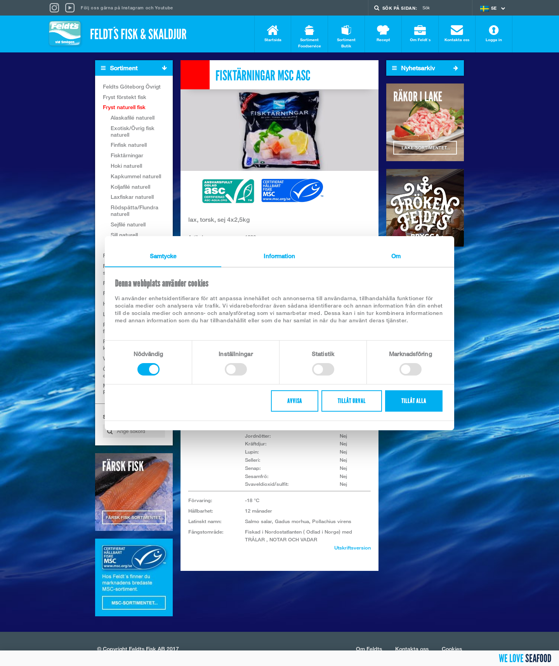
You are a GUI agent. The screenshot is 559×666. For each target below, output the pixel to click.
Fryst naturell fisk (124, 107)
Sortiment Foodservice (309, 36)
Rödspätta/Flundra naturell (134, 210)
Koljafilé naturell (130, 186)
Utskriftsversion (352, 548)
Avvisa (294, 401)
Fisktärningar (127, 155)
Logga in (493, 33)
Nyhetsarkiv (425, 68)
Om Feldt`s (420, 33)
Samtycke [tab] (163, 255)
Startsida (273, 33)
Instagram (133, 7)
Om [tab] (396, 255)
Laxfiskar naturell (132, 197)
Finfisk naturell (129, 145)
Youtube (164, 7)
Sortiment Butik (346, 36)
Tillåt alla (413, 401)
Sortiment (136, 68)
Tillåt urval (352, 401)
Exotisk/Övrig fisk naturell (133, 131)
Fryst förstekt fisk (124, 97)
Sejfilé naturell (128, 224)
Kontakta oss (457, 33)
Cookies (452, 648)
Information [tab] (279, 255)
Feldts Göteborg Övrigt (132, 86)
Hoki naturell (126, 165)
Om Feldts (369, 648)
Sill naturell (124, 234)
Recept (383, 33)
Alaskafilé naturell (133, 117)
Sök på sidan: (399, 7)
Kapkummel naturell (136, 176)
